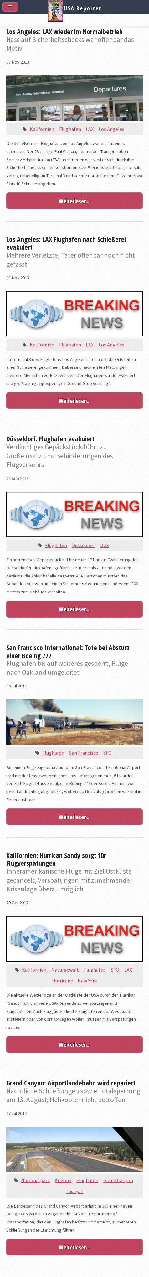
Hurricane (62, 980)
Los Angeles (111, 129)
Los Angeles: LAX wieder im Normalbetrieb (64, 31)
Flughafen (70, 129)
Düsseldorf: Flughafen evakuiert (50, 438)
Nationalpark (35, 1180)
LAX (90, 129)
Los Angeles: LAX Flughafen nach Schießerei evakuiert (66, 243)
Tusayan (74, 1191)
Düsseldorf (83, 545)
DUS (104, 545)
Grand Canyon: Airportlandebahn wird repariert (71, 1082)
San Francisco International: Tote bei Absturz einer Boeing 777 (68, 651)
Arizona (63, 1180)
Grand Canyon (118, 1180)
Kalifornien (42, 129)
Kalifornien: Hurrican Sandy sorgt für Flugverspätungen (56, 859)
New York (87, 980)
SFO (107, 753)
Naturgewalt (65, 970)
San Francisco (83, 753)
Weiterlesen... (74, 201)
